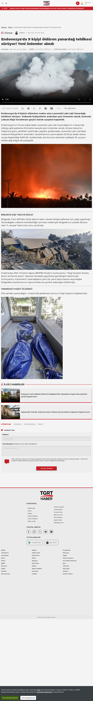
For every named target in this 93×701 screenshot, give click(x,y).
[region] (46, 693)
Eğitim (3, 563)
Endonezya (7, 125)
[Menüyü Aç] (6, 3)
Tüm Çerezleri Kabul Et (10, 698)
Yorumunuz (19, 444)
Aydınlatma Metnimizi (44, 692)
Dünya (10, 27)
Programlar (66, 550)
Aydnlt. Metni (58, 520)
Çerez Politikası (32, 518)
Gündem (4, 571)
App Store (51, 542)
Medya (34, 566)
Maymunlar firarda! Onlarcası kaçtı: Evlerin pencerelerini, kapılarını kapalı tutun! (55, 412)
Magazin (34, 560)
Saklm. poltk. (32, 521)
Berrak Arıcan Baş (36, 33)
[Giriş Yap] (78, 3)
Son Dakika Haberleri (70, 560)
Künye (30, 511)
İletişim (30, 513)
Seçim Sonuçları (68, 558)
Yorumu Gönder (46, 468)
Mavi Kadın (35, 563)
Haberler (4, 27)
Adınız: (5, 434)
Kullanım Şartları (59, 507)
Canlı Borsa (5, 553)
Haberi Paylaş (10, 108)
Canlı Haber (5, 555)
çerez (39, 690)
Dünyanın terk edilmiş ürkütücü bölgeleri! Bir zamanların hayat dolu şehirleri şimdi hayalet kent (54, 395)
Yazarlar (65, 571)
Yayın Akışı (66, 568)
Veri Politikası (58, 517)
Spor (64, 563)
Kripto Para (35, 555)
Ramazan (66, 553)
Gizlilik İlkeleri (58, 509)
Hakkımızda (31, 508)
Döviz (3, 558)
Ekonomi (4, 566)
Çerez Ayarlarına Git (28, 698)
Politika (34, 574)
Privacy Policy (58, 512)
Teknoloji (66, 566)
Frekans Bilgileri (33, 516)
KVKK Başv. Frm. (59, 522)
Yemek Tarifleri (68, 574)
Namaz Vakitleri (37, 568)
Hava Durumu (5, 574)
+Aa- (59, 108)
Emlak (3, 568)
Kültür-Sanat (36, 553)
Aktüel (3, 550)
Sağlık (65, 555)
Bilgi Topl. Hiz (58, 515)
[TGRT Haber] (46, 3)
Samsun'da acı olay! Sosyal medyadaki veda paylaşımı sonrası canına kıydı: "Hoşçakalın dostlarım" (47, 8)
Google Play (34, 542)
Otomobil (35, 571)
